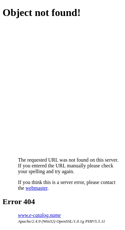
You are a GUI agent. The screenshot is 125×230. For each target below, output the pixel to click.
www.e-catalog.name (39, 215)
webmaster (36, 188)
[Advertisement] (62, 88)
